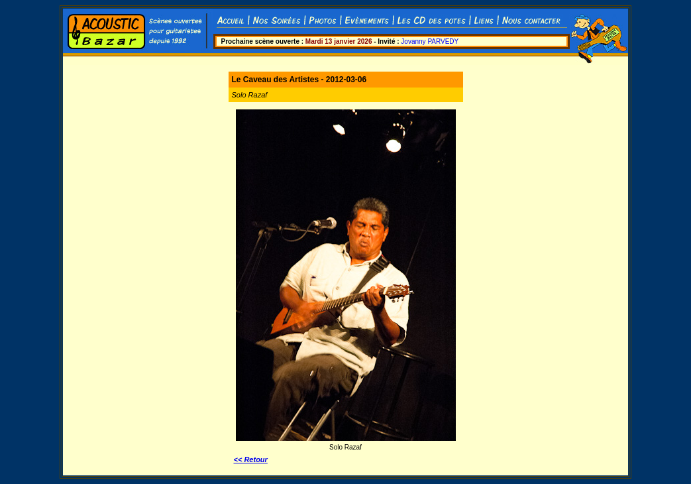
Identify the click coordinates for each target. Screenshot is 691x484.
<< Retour (251, 459)
